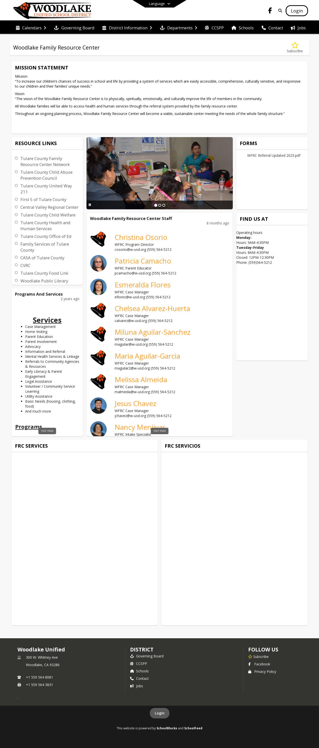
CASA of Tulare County (42, 258)
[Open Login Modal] (297, 10)
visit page (160, 430)
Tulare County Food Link (44, 273)
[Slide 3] (163, 205)
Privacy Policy (262, 671)
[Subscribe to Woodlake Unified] (258, 656)
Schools (139, 671)
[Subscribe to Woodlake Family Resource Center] (295, 47)
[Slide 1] (155, 205)
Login (159, 713)
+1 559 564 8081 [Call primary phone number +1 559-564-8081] (39, 677)
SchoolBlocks (167, 728)
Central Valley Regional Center (49, 207)
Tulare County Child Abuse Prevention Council (46, 175)
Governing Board (146, 656)
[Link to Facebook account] (270, 11)
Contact (139, 678)
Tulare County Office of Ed (46, 236)
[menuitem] (31, 27)
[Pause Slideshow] (90, 204)
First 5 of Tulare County (43, 199)
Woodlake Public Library (44, 281)
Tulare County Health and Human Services (45, 225)
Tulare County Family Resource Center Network (45, 161)
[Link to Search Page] (279, 10)
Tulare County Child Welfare (48, 215)
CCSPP (138, 663)
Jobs (136, 686)
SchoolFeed (193, 728)
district (142, 649)
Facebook (259, 664)
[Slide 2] (159, 205)
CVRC (25, 265)
